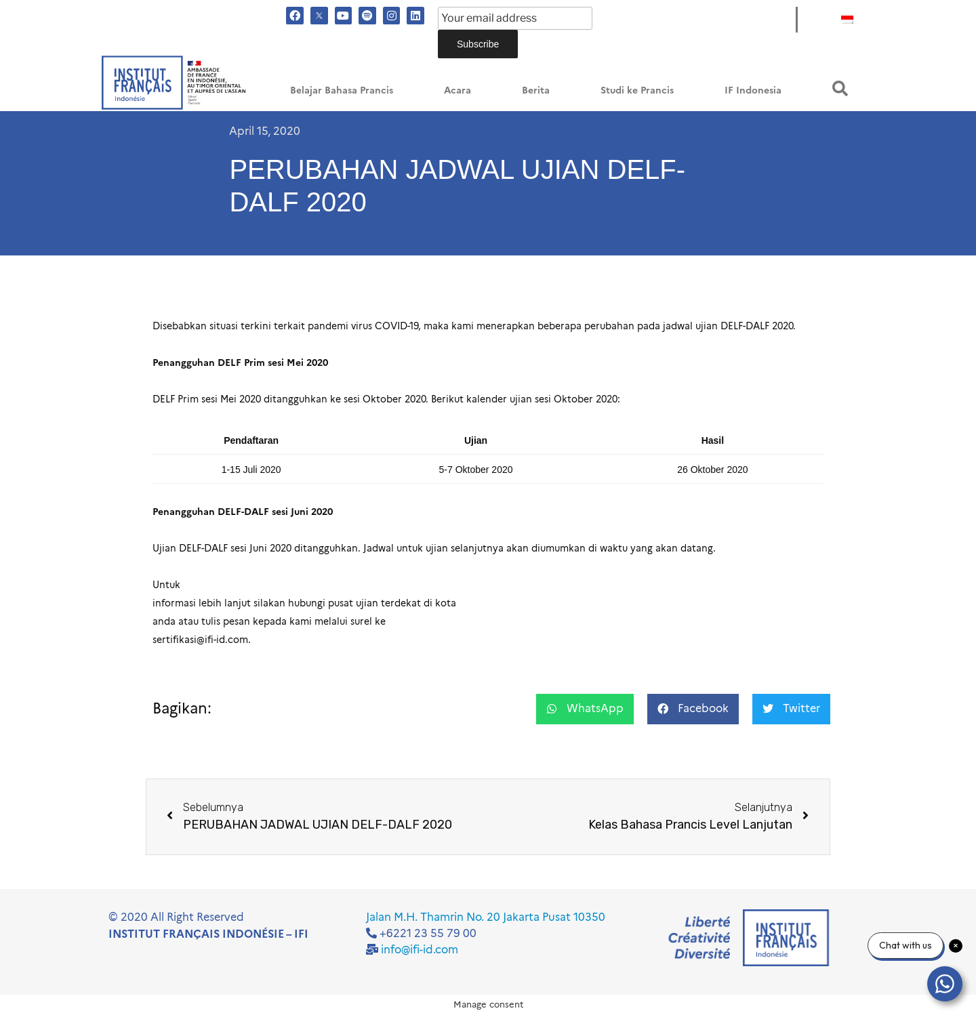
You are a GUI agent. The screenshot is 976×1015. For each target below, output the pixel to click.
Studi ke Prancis (637, 90)
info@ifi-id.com (419, 949)
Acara (457, 90)
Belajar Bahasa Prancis (341, 90)
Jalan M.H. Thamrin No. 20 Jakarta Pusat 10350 (485, 917)
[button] (840, 88)
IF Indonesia (753, 90)
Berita (536, 90)
